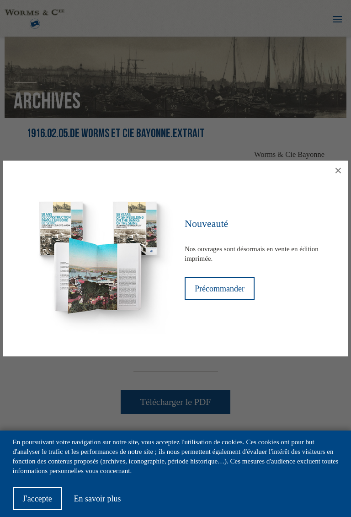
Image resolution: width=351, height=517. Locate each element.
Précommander (220, 288)
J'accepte (37, 503)
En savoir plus (97, 503)
